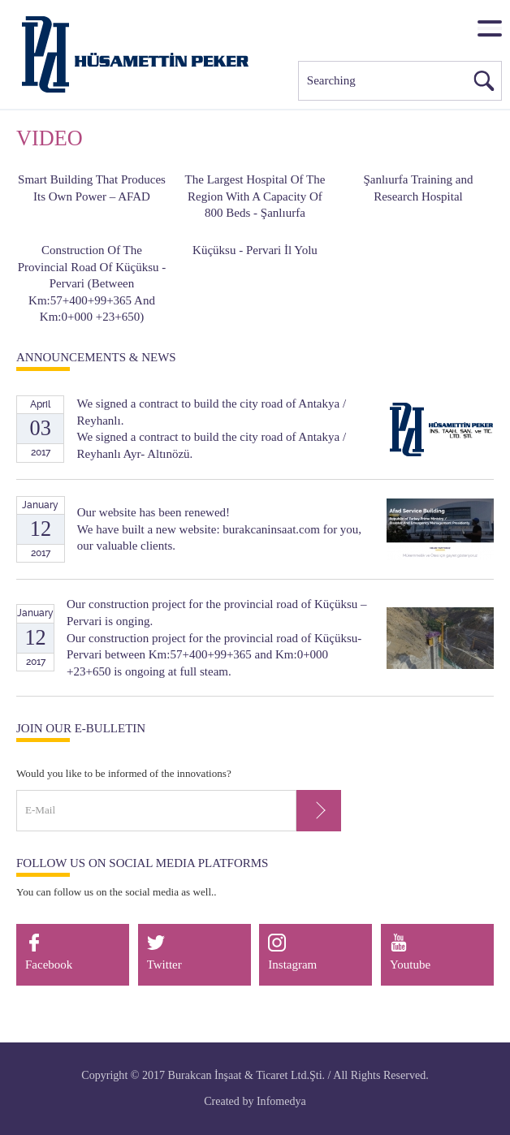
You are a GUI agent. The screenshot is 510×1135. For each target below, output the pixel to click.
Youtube (410, 952)
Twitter (164, 952)
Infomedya (281, 1100)
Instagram (292, 952)
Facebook (48, 952)
